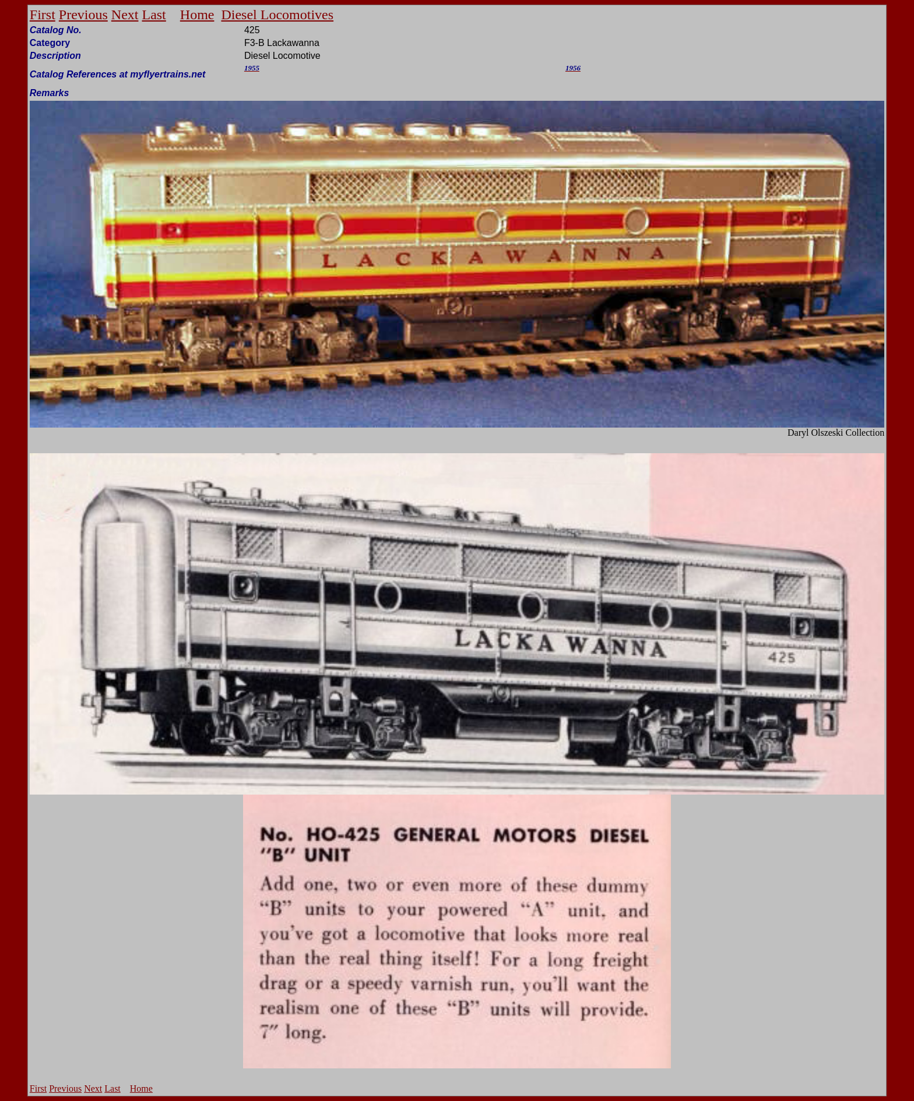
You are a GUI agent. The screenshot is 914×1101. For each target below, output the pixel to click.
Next (125, 14)
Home (197, 14)
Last (154, 14)
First (42, 14)
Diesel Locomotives (277, 14)
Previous (83, 14)
